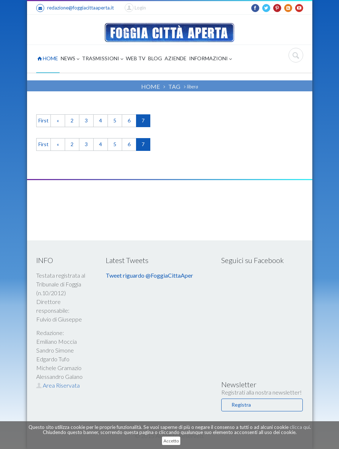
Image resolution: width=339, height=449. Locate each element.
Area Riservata (58, 385)
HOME (47, 58)
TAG (174, 86)
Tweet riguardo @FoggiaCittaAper (149, 275)
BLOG (155, 58)
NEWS (70, 59)
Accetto (171, 441)
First (43, 120)
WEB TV (136, 58)
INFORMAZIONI (210, 59)
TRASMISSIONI (102, 59)
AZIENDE (176, 58)
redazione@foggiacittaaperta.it (75, 8)
